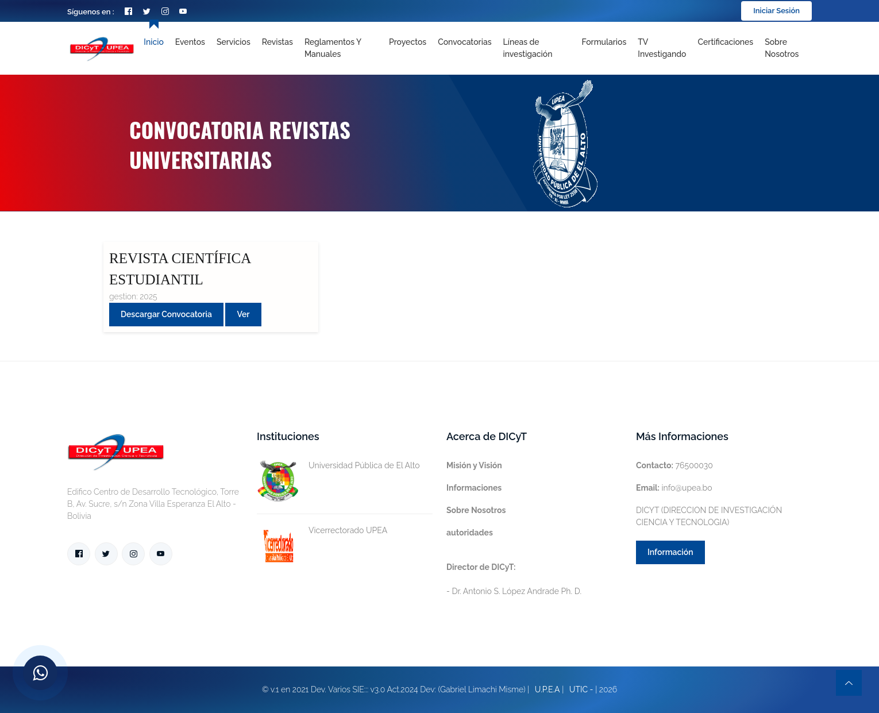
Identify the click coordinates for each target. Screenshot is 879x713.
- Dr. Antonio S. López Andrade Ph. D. (513, 579)
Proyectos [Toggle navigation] (407, 42)
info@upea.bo (674, 487)
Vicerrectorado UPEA (322, 531)
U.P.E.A (547, 689)
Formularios (603, 42)
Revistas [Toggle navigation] (277, 42)
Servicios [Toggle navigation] (233, 42)
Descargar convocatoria (166, 314)
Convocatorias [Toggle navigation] (464, 42)
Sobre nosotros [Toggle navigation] (782, 48)
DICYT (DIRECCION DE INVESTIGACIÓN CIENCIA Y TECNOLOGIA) (709, 516)
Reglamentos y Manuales (332, 48)
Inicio (153, 42)
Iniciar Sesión (776, 10)
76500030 (674, 465)
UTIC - (581, 689)
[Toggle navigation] (536, 48)
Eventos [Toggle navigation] (190, 42)
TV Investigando (662, 48)
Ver (243, 314)
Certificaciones (726, 42)
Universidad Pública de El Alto (338, 466)
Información (670, 552)
